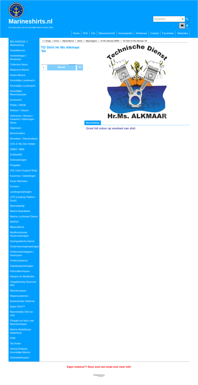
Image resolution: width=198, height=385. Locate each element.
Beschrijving (92, 123)
